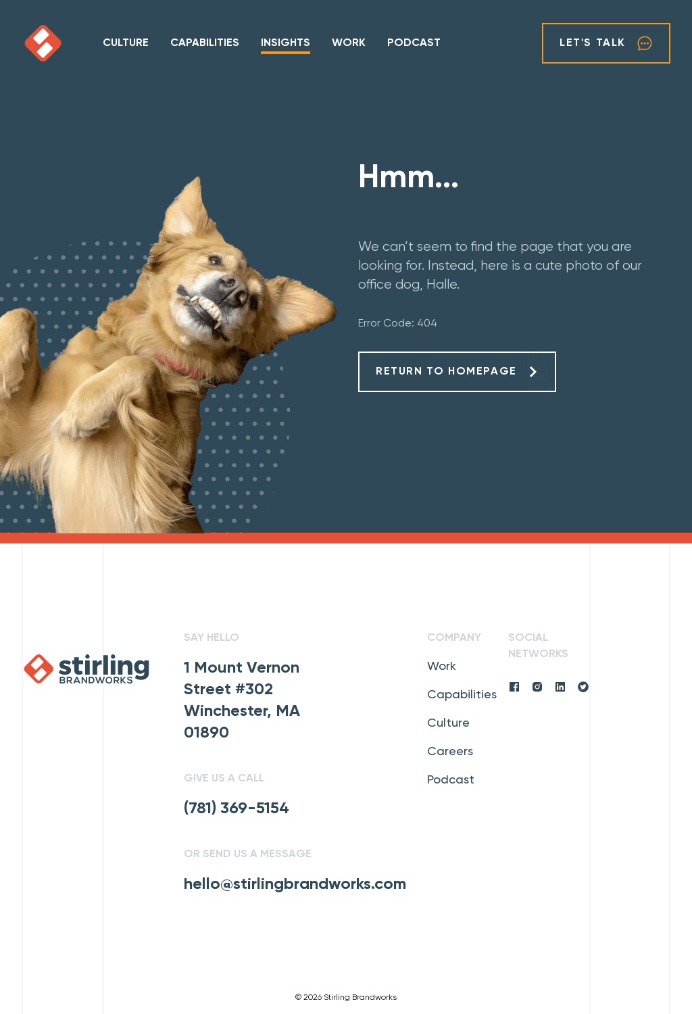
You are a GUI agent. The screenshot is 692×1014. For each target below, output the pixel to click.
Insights (285, 43)
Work (349, 43)
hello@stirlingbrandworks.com (295, 884)
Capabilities (204, 43)
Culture (126, 43)
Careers (450, 752)
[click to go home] (62, 43)
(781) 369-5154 (236, 808)
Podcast (414, 43)
